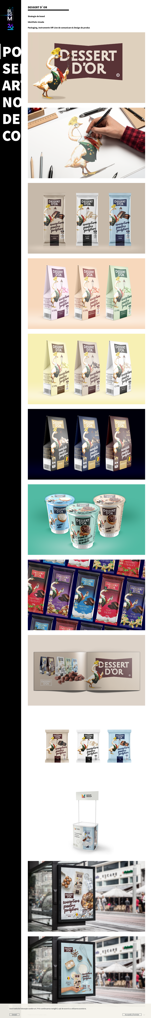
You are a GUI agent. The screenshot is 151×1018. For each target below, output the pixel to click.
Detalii (14, 1015)
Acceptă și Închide (132, 1015)
